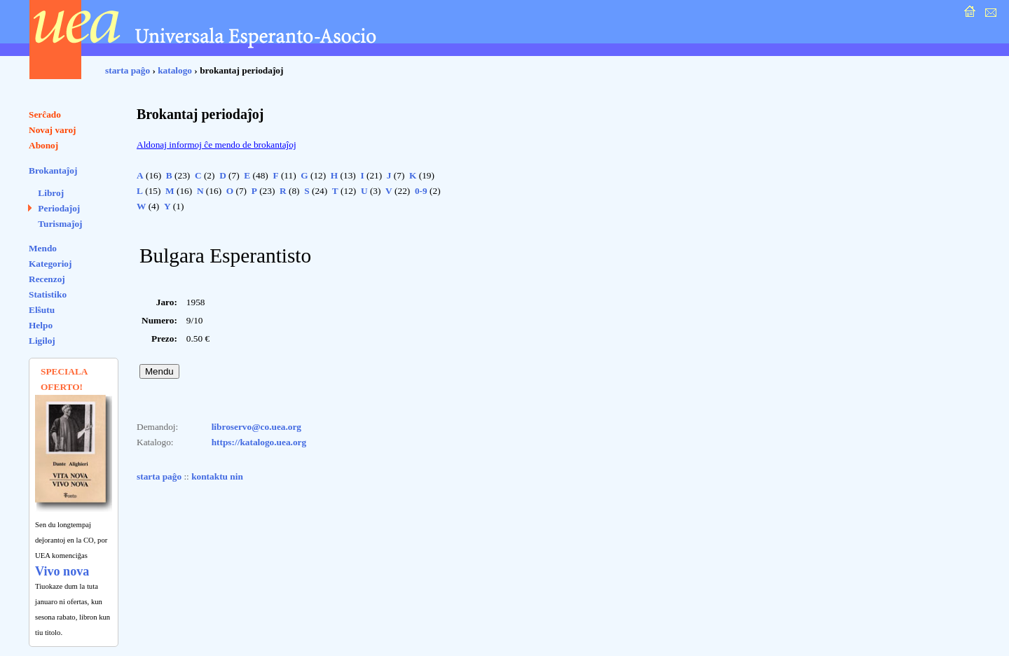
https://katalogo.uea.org (259, 442)
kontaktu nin (217, 476)
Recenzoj (47, 279)
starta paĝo (127, 70)
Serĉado (45, 114)
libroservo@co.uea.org (256, 426)
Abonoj (43, 145)
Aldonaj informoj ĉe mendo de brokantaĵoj (216, 144)
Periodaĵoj (59, 208)
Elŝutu (42, 310)
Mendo (43, 248)
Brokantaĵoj (53, 170)
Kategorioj (50, 263)
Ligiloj (42, 340)
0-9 (421, 191)
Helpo (41, 325)
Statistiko (48, 294)
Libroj (51, 193)
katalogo (175, 70)
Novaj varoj (52, 130)
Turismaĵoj (60, 223)
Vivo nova (62, 571)
